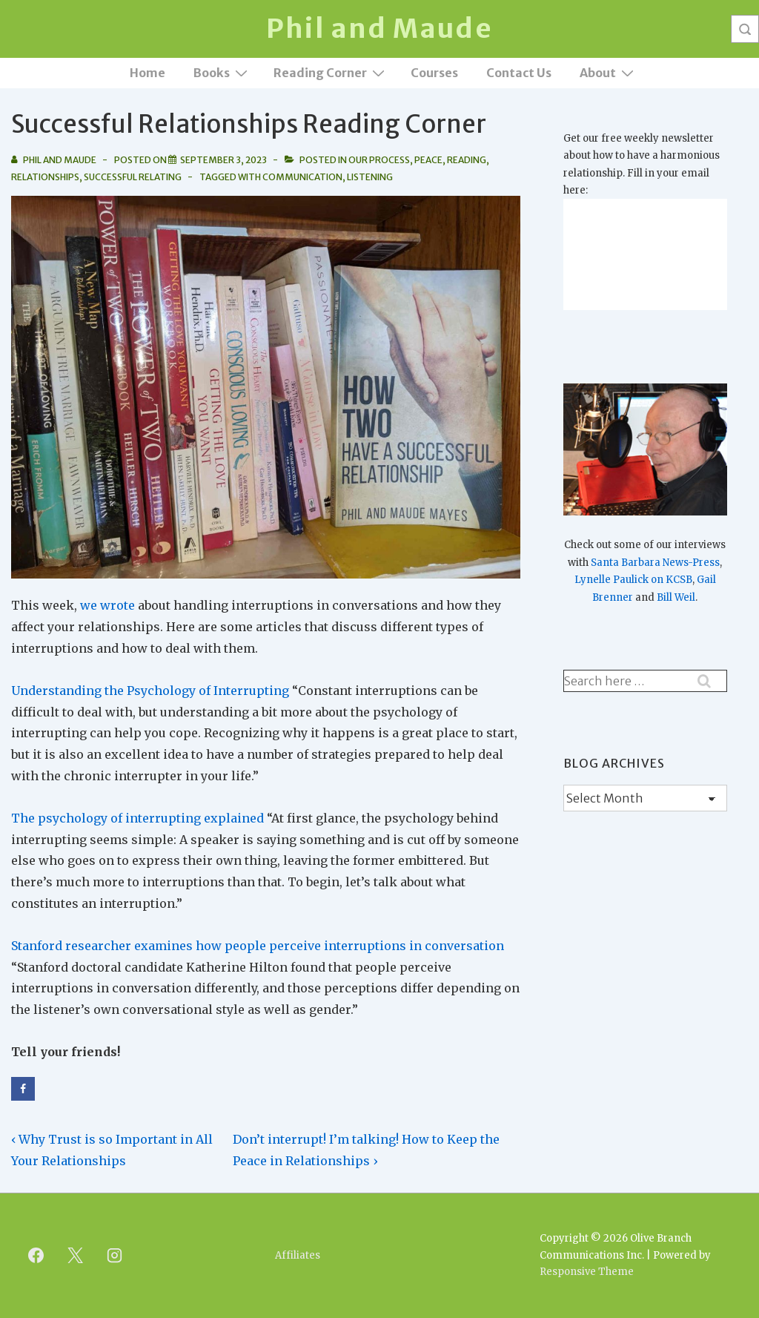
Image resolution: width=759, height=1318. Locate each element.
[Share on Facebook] (23, 1089)
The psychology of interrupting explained (137, 818)
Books (222, 72)
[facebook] (36, 1255)
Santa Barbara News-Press (655, 562)
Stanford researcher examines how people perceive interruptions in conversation (257, 945)
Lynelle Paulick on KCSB (633, 579)
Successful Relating (133, 176)
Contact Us (518, 72)
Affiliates (297, 1255)
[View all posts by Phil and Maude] (54, 159)
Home (147, 72)
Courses (434, 72)
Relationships (45, 176)
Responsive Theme (587, 1271)
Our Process (379, 159)
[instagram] (115, 1255)
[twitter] (76, 1255)
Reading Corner (331, 72)
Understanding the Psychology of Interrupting (150, 690)
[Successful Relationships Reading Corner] (223, 159)
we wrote (107, 605)
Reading (466, 159)
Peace (428, 159)
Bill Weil (676, 597)
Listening (370, 176)
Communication (302, 176)
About (608, 72)
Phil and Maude (379, 28)
